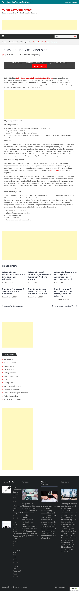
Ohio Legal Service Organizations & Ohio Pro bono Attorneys (38, 291)
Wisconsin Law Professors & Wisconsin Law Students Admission (13, 275)
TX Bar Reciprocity (43, 63)
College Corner (10, 373)
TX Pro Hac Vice (61, 63)
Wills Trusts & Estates (12, 399)
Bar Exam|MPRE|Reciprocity (29, 55)
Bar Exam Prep (9, 359)
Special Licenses (40, 66)
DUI (5, 379)
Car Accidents (9, 369)
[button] (74, 589)
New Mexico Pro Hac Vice (63, 306)
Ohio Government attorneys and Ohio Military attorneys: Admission (63, 292)
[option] (29, 2)
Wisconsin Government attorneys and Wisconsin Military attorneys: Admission (65, 275)
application (54, 170)
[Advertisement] (39, 25)
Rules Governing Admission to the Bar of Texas (34, 78)
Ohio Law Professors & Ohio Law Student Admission (13, 291)
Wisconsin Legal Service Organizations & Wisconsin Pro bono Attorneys (39, 275)
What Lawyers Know (16, 9)
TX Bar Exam (17, 63)
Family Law (8, 383)
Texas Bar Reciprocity (14, 306)
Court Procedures (11, 376)
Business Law (9, 366)
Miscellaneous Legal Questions (16, 393)
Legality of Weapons (12, 389)
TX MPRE (29, 63)
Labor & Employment (12, 386)
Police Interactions (11, 396)
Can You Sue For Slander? (22, 2)
